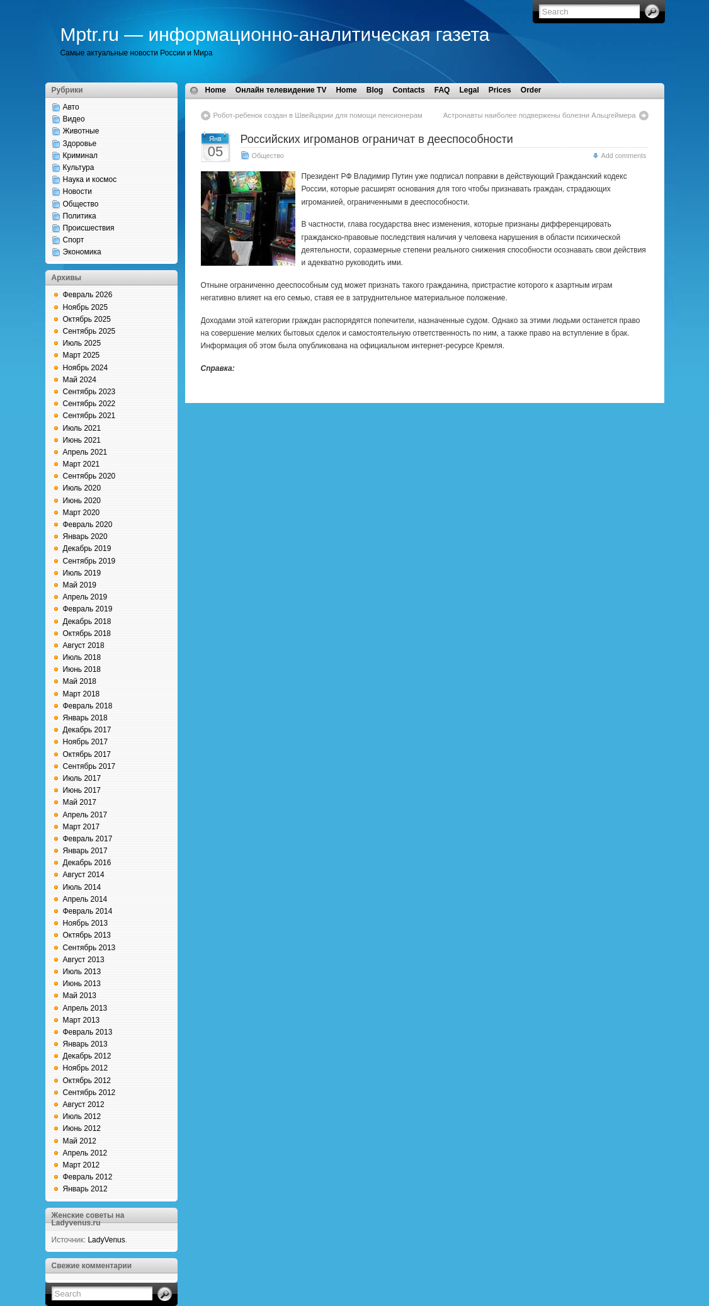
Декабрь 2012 (87, 1056)
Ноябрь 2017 (85, 741)
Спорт (73, 240)
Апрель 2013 (85, 1008)
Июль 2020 (82, 488)
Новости (77, 191)
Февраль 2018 (88, 705)
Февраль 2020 (88, 524)
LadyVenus (106, 1239)
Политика (79, 216)
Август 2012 (84, 1104)
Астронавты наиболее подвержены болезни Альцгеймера (539, 115)
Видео (74, 119)
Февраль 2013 (88, 1032)
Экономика (82, 251)
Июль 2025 (82, 343)
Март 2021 (81, 464)
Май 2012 (80, 1141)
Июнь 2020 (82, 500)
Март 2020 (81, 512)
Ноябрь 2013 (85, 923)
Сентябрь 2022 (89, 403)
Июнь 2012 (82, 1128)
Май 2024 (80, 379)
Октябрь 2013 (87, 935)
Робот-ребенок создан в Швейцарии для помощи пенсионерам (318, 115)
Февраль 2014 (88, 911)
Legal (469, 90)
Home (215, 90)
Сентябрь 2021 (89, 415)
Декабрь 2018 (87, 621)
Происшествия (89, 228)
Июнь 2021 (82, 440)
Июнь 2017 (82, 790)
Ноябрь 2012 (85, 1068)
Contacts (408, 90)
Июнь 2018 (82, 669)
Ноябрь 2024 (85, 367)
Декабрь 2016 (87, 862)
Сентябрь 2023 (89, 391)
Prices (500, 90)
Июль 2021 (82, 428)
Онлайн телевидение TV (281, 90)
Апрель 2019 (85, 597)
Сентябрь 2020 (89, 476)
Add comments (623, 155)
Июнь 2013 (82, 983)
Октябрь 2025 (87, 319)
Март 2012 (81, 1165)
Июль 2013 (82, 971)
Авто (71, 107)
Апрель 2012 (85, 1153)
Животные (81, 131)
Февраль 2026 (88, 294)
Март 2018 (81, 694)
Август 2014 (84, 874)
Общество (81, 204)
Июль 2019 (82, 573)
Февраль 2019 (88, 609)
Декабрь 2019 (87, 548)
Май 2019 (80, 585)
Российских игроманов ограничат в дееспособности (377, 139)
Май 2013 (80, 995)
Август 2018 (84, 645)
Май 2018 (80, 681)
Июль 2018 (82, 657)
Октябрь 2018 (87, 633)
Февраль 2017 (88, 838)
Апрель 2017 (85, 814)
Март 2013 (81, 1020)
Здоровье (80, 143)
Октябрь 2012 (87, 1080)
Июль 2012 (82, 1116)
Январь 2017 (85, 850)
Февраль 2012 (88, 1177)
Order (531, 90)
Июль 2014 (82, 887)
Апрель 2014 (85, 899)
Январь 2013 (85, 1044)
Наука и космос (90, 179)
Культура (78, 167)
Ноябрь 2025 (85, 307)
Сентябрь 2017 (89, 766)
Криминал (80, 155)
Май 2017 (80, 802)
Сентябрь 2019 (89, 561)
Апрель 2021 (85, 452)
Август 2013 (84, 959)
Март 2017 (81, 826)
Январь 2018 (85, 717)
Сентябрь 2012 (89, 1092)
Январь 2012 (85, 1188)
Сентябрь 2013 (89, 947)
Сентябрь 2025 (89, 331)
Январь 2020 (85, 536)
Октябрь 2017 (87, 754)
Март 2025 (81, 355)
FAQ (442, 90)
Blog (374, 90)
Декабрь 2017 (87, 729)
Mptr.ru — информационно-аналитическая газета (275, 34)
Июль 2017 (82, 778)
